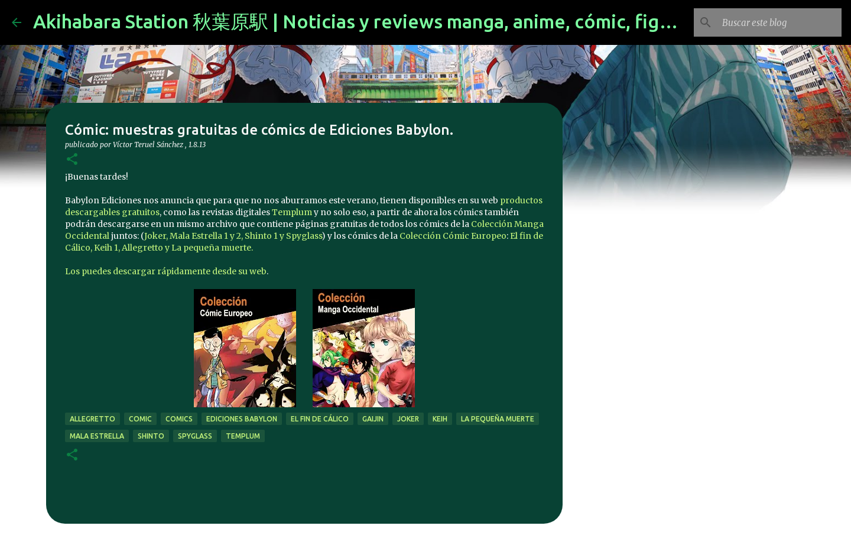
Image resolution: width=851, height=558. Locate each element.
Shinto (151, 436)
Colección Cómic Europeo (452, 236)
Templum (292, 212)
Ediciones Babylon (241, 419)
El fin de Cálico (320, 419)
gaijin (373, 419)
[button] (72, 160)
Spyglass (195, 436)
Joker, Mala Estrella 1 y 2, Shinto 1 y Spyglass (232, 236)
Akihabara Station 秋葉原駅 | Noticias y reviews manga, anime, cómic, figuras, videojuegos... (431, 21)
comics (179, 419)
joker (408, 419)
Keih (440, 419)
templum (243, 436)
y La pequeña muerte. (209, 247)
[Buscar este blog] (779, 22)
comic (140, 419)
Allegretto (92, 419)
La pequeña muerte (497, 419)
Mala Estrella (97, 436)
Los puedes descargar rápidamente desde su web (166, 271)
